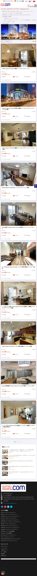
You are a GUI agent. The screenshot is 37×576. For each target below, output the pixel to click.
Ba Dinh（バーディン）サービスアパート (9, 514)
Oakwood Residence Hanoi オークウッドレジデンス (10, 538)
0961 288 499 (32, 6)
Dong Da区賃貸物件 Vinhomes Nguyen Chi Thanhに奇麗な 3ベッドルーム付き (18, 385)
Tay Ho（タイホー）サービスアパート (8, 512)
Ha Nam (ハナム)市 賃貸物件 (6, 533)
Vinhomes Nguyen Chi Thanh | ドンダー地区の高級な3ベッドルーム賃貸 (17, 346)
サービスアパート (7, 80)
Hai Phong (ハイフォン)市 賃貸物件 (7, 531)
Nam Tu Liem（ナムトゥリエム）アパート (9, 540)
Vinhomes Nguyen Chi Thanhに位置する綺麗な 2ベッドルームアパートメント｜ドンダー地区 (18, 109)
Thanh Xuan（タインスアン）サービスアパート (10, 527)
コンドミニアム (7, 119)
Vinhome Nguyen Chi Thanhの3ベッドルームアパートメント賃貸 (15, 187)
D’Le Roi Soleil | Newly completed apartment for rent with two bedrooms (21, 460)
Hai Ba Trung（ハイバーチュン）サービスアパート (11, 521)
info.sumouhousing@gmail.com (9, 503)
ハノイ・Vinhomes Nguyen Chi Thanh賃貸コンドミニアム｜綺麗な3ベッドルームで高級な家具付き (18, 426)
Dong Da (4, 71)
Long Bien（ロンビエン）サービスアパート (9, 529)
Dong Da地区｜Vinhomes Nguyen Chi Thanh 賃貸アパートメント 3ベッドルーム (18, 228)
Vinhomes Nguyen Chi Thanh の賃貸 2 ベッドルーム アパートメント (16, 68)
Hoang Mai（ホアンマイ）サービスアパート (9, 525)
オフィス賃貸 (3, 551)
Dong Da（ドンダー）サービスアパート (8, 523)
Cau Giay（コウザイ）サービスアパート (9, 518)
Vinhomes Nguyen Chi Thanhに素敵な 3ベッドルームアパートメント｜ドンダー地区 (18, 148)
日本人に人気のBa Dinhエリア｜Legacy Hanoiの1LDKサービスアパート (21, 471)
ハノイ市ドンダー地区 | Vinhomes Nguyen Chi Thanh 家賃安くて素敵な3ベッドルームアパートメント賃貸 (18, 307)
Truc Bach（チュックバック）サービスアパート (10, 516)
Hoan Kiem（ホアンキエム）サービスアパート (10, 520)
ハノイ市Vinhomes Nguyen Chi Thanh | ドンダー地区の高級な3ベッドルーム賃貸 (18, 267)
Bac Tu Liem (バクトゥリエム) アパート (8, 535)
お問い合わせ (3, 555)
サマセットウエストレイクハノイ (7, 536)
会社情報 (2, 553)
